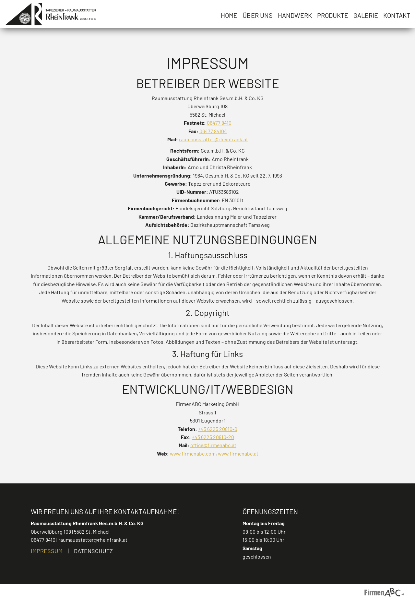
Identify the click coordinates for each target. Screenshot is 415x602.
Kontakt (396, 15)
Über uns (258, 15)
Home (229, 15)
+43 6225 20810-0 (217, 429)
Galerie (365, 15)
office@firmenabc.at (213, 445)
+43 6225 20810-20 (213, 437)
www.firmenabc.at (238, 453)
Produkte (332, 15)
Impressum (47, 550)
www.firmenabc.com (193, 453)
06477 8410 (219, 123)
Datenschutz (93, 550)
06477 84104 (213, 131)
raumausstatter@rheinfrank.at (213, 139)
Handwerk (295, 15)
